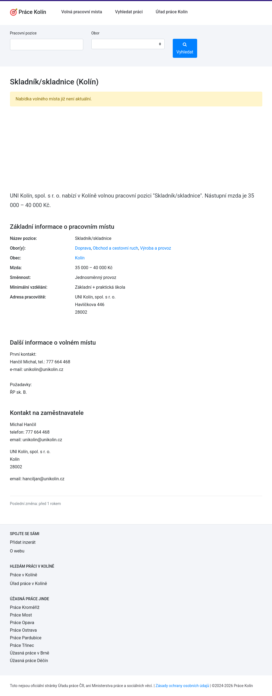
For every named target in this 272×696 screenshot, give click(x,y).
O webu (17, 551)
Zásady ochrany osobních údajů (182, 686)
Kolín (80, 257)
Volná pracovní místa (81, 11)
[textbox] (102, 44)
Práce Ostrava (23, 630)
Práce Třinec (22, 645)
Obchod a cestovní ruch (115, 248)
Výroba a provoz (155, 248)
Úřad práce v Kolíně (28, 583)
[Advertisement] (136, 149)
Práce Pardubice (25, 637)
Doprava (83, 248)
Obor (95, 33)
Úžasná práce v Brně (29, 653)
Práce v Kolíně (23, 574)
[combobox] (128, 44)
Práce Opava (22, 622)
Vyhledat (185, 48)
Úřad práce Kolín (172, 11)
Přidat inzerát (23, 542)
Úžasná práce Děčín (29, 660)
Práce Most (21, 615)
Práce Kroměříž (25, 607)
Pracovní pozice (23, 33)
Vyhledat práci (129, 11)
